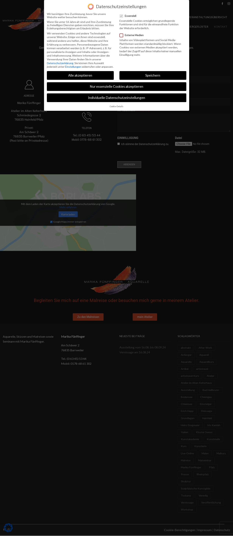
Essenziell (129, 15)
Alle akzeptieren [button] (80, 75)
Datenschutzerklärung (60, 63)
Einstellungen (73, 66)
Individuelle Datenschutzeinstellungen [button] (116, 98)
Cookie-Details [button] (116, 106)
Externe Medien (132, 35)
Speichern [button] (152, 75)
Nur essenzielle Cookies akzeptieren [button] (116, 86)
